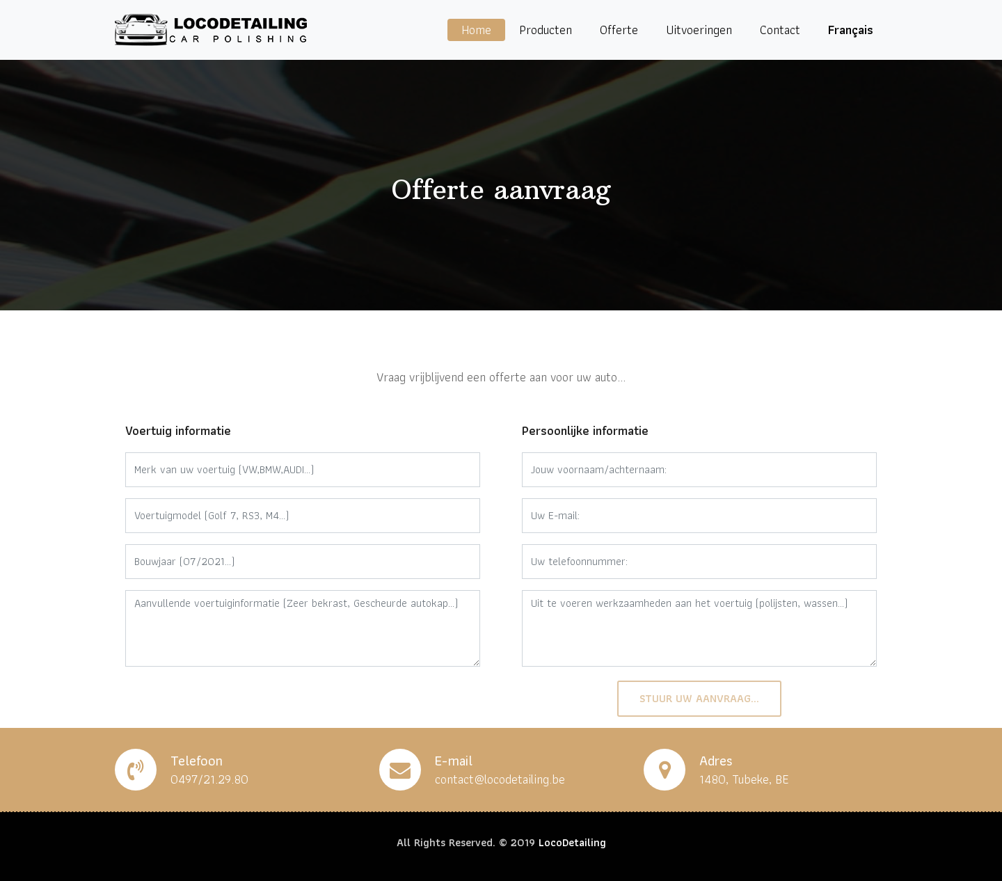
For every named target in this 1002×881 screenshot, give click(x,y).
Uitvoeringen (699, 29)
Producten (545, 29)
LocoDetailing (572, 842)
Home (476, 29)
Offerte (619, 29)
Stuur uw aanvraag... (699, 698)
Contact (780, 29)
